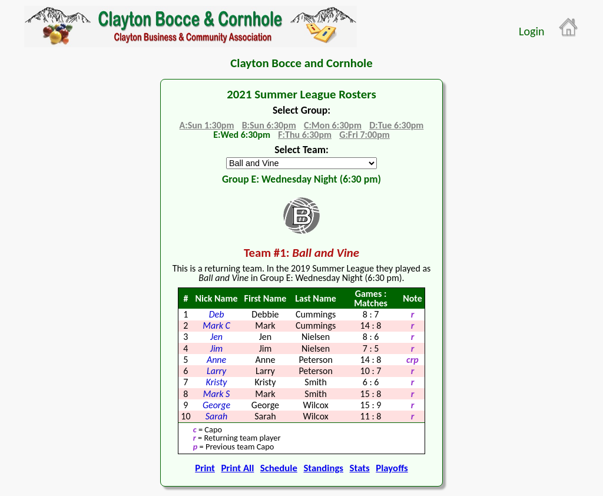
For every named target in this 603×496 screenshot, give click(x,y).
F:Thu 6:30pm (305, 134)
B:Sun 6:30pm (269, 125)
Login (531, 31)
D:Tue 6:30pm (396, 125)
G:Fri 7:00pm (364, 134)
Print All (237, 468)
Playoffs (391, 468)
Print (205, 468)
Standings (323, 468)
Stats (360, 468)
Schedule (278, 468)
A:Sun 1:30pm (207, 125)
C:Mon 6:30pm (333, 125)
